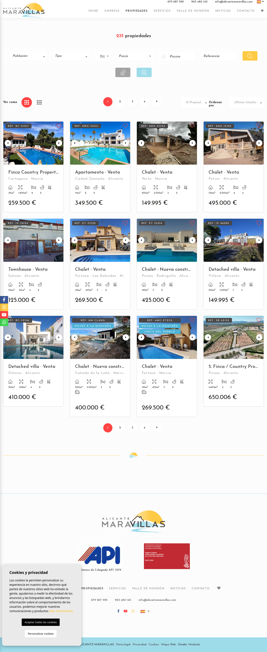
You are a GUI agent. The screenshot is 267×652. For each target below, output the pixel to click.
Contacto (246, 13)
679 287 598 (176, 4)
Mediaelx (194, 644)
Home (93, 13)
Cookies (154, 644)
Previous (7, 143)
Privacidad (139, 644)
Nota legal (123, 644)
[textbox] (30, 56)
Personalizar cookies (41, 633)
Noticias (223, 13)
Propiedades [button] (137, 13)
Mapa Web (168, 644)
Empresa (112, 13)
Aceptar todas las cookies (41, 622)
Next (59, 143)
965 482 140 (199, 4)
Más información (61, 611)
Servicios (162, 13)
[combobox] (28, 56)
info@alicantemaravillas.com (234, 4)
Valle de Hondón (193, 13)
